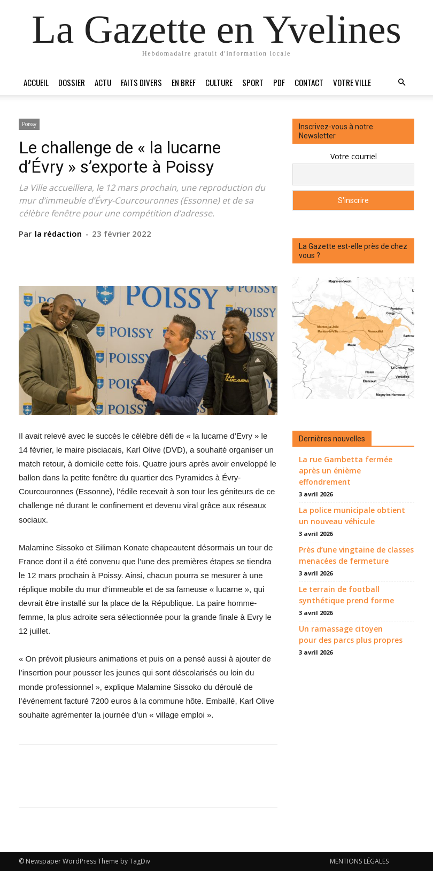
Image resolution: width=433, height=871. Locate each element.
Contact (309, 82)
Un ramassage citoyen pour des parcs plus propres (351, 634)
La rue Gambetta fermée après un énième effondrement (345, 470)
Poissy (29, 124)
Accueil (36, 82)
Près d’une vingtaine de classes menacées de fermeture (356, 555)
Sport (253, 82)
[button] (401, 82)
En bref (184, 82)
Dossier (71, 82)
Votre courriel (353, 156)
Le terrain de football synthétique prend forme (346, 594)
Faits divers (141, 82)
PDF (279, 82)
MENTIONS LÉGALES (359, 861)
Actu (103, 82)
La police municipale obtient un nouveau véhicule (352, 515)
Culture (219, 82)
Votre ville (352, 82)
